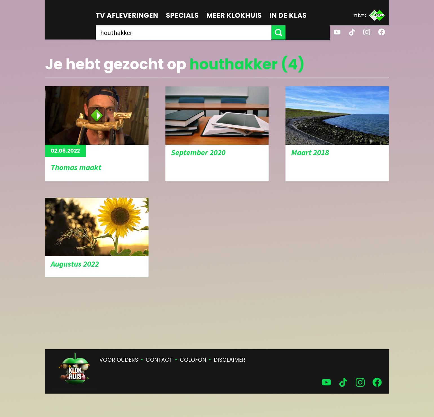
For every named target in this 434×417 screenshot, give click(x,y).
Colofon (193, 360)
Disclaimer (229, 360)
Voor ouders (118, 360)
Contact (159, 360)
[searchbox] (206, 32)
